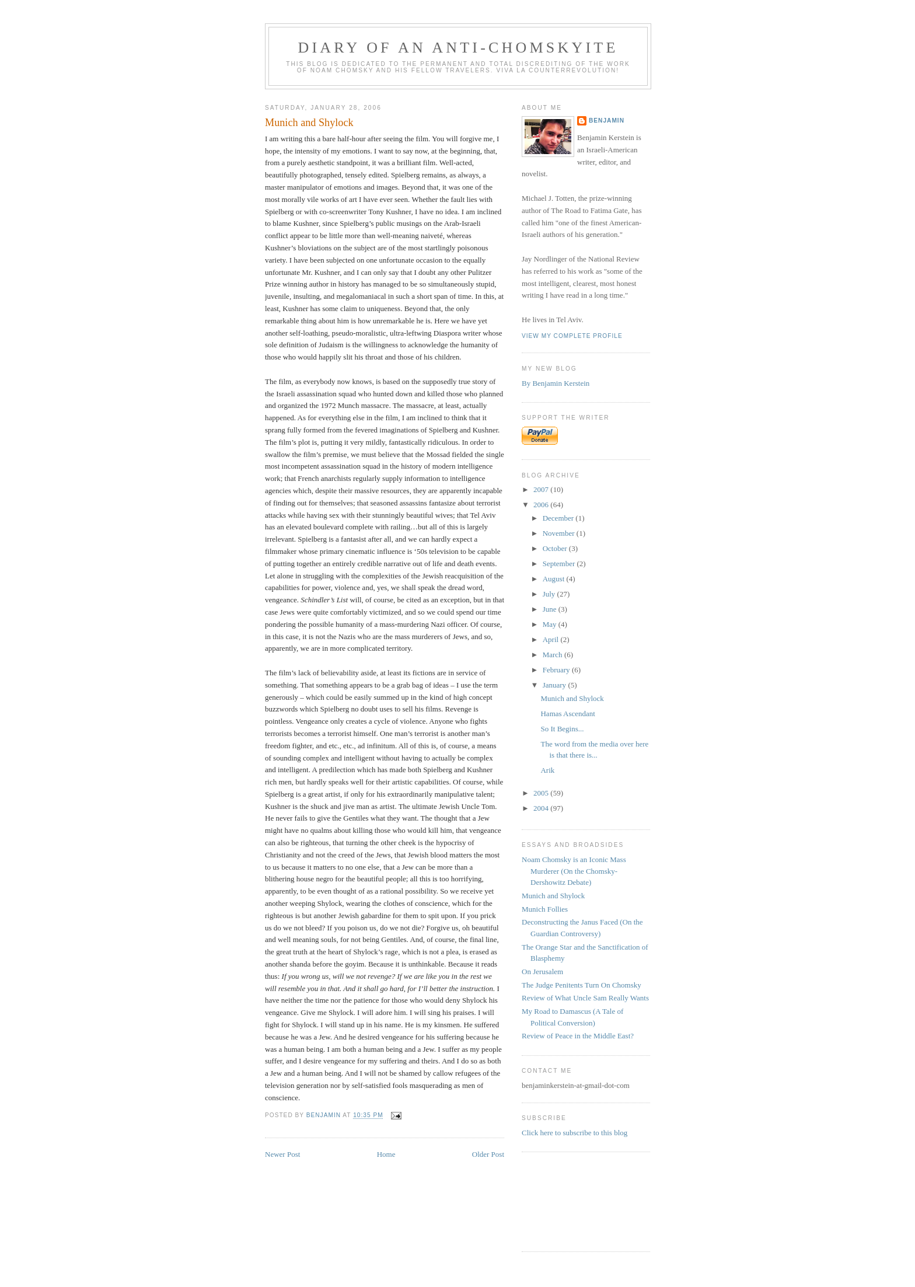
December (559, 518)
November (560, 533)
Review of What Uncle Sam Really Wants (585, 997)
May (550, 624)
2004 (541, 808)
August (555, 578)
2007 (541, 489)
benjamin (606, 120)
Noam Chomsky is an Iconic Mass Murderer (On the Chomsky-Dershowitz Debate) (574, 871)
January (555, 685)
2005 (541, 793)
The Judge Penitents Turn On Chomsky (581, 985)
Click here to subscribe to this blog (574, 1132)
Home (386, 1154)
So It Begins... (562, 728)
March (553, 654)
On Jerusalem (542, 971)
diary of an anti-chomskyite (458, 47)
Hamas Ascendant (567, 713)
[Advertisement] (558, 1200)
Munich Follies (545, 909)
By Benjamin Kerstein (555, 383)
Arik (547, 770)
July (550, 594)
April (552, 639)
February (557, 669)
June (550, 609)
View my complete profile (572, 336)
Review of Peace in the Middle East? (578, 1035)
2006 (541, 504)
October (556, 548)
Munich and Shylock (571, 698)
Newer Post (282, 1154)
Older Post (488, 1154)
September (560, 563)
